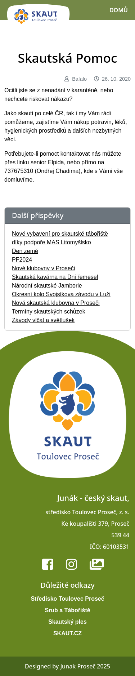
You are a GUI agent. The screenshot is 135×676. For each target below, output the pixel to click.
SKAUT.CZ (67, 633)
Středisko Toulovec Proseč (67, 599)
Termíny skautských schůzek (48, 311)
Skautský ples (67, 622)
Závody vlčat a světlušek (43, 320)
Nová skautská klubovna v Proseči (56, 303)
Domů (118, 10)
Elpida (56, 162)
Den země (25, 251)
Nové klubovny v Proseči (43, 268)
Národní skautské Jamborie (47, 286)
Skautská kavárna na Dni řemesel (55, 277)
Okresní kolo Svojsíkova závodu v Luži (61, 294)
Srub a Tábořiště (67, 610)
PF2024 (22, 260)
